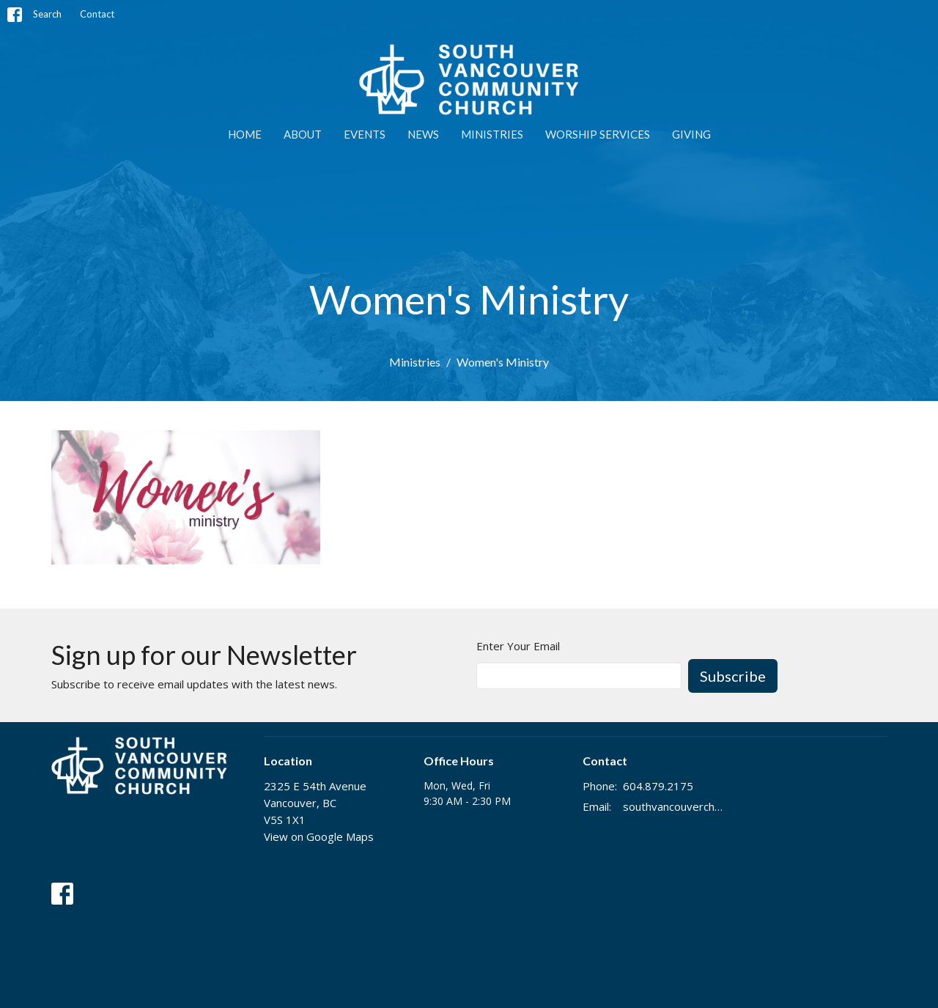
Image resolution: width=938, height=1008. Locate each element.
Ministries (414, 362)
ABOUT (303, 134)
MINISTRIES (492, 134)
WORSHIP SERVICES (597, 134)
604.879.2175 (658, 786)
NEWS (423, 134)
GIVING (691, 134)
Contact (97, 14)
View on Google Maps (319, 836)
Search (47, 14)
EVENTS (364, 134)
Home (245, 134)
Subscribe (733, 676)
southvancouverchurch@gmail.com (675, 806)
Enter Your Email (518, 646)
